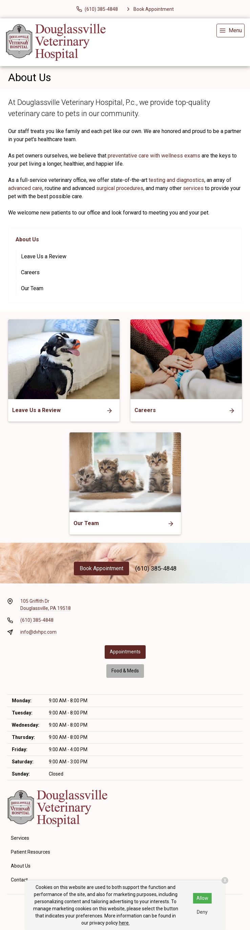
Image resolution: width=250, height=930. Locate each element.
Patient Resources (30, 852)
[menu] (230, 30)
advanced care (25, 188)
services (193, 188)
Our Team (32, 288)
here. (124, 923)
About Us (27, 239)
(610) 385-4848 (155, 568)
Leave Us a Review (43, 256)
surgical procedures (119, 188)
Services (20, 838)
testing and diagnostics (176, 180)
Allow (202, 898)
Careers (30, 272)
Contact (19, 879)
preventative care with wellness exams (154, 155)
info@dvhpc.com (38, 632)
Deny (202, 912)
